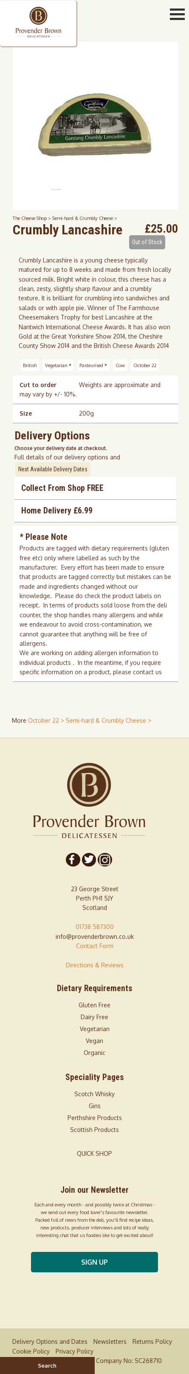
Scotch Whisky (94, 1093)
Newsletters (110, 1341)
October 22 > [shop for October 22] (47, 720)
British (30, 365)
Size (26, 413)
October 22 (145, 365)
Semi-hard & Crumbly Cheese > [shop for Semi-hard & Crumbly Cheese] (108, 720)
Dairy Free (94, 1017)
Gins (95, 1105)
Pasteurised (93, 365)
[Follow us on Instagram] (104, 860)
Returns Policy (152, 1341)
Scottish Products (94, 1129)
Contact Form (94, 945)
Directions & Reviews (95, 965)
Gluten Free (94, 1005)
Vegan (94, 1040)
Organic (94, 1052)
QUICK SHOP (94, 1153)
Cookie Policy (31, 1351)
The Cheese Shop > (32, 218)
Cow (120, 365)
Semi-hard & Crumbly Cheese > (84, 218)
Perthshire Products (95, 1117)
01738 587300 (95, 926)
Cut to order (38, 384)
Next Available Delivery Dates (52, 469)
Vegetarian (58, 365)
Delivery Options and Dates (49, 1341)
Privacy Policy (74, 1351)
